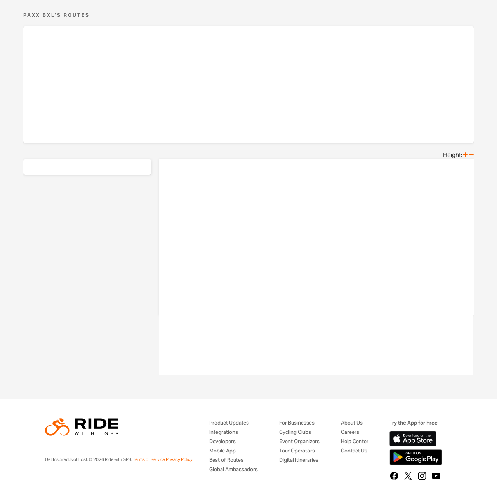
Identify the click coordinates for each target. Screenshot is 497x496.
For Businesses (297, 423)
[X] (408, 475)
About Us (352, 423)
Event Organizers (299, 442)
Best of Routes (226, 460)
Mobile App (222, 451)
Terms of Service (149, 459)
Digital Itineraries (298, 460)
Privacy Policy (179, 459)
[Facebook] (394, 475)
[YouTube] (436, 475)
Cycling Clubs (295, 432)
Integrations (223, 432)
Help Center (354, 442)
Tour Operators (297, 451)
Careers (350, 432)
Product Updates (229, 423)
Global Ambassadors (233, 470)
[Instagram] (422, 475)
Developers (222, 442)
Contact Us (354, 451)
